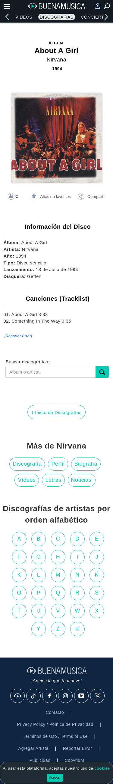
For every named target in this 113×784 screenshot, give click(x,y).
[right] (106, 16)
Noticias (81, 480)
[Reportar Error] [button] (18, 336)
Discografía (27, 464)
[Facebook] (49, 696)
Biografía (86, 464)
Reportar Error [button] (77, 748)
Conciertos (95, 17)
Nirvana (57, 60)
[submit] (102, 372)
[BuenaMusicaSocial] (18, 696)
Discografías (57, 17)
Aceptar (55, 777)
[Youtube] (81, 696)
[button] (91, 197)
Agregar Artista (33, 748)
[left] (7, 16)
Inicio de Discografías (56, 412)
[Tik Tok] (34, 696)
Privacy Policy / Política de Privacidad (55, 724)
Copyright (74, 760)
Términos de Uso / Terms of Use (55, 736)
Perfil (57, 464)
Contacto (55, 712)
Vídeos (23, 17)
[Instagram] (65, 696)
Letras (53, 480)
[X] (97, 696)
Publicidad (40, 760)
